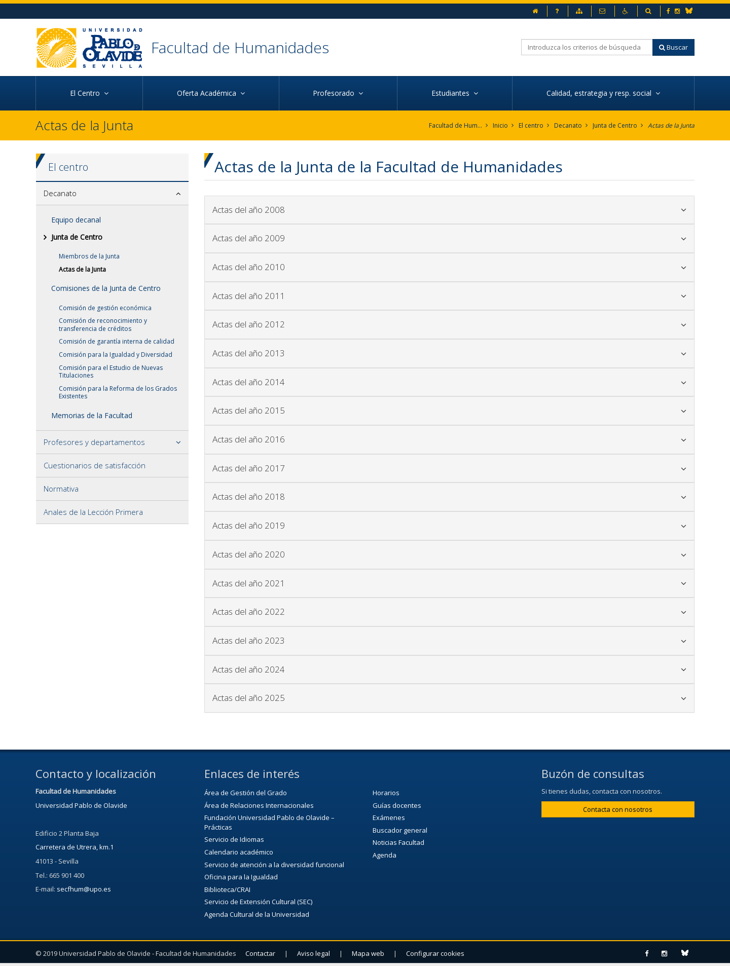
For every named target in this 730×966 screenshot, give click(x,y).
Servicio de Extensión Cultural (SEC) (258, 901)
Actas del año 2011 (449, 296)
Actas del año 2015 (449, 410)
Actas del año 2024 (449, 669)
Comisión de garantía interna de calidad (116, 341)
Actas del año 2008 (449, 209)
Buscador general (400, 830)
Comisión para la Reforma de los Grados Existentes (118, 392)
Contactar (260, 953)
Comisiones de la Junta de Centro (106, 288)
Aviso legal (313, 953)
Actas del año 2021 (449, 583)
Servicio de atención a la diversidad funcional (274, 864)
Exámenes (389, 817)
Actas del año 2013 (449, 353)
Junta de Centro (615, 125)
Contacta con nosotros (617, 809)
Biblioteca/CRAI (227, 889)
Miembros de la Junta (89, 256)
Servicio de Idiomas (234, 839)
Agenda (384, 855)
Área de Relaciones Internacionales (259, 805)
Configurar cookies (435, 953)
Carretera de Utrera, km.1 (74, 846)
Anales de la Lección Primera (93, 512)
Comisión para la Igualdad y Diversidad (115, 354)
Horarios (386, 792)
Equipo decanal (76, 220)
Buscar (673, 47)
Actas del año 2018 (449, 496)
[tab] (112, 193)
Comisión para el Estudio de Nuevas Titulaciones (111, 371)
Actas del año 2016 (449, 439)
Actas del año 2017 (449, 468)
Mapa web (368, 953)
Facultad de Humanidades (240, 47)
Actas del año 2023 (449, 640)
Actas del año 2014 (449, 382)
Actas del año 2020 (449, 554)
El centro (531, 125)
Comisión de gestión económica (105, 308)
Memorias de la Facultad (91, 415)
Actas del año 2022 (449, 611)
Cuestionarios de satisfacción (94, 465)
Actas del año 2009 (449, 238)
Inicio (500, 125)
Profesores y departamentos (94, 442)
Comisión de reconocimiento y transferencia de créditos (103, 324)
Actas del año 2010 (449, 267)
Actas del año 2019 (449, 525)
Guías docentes (397, 805)
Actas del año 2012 (449, 324)
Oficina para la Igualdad (241, 876)
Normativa (61, 489)
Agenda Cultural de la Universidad (256, 914)
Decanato (568, 125)
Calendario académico (238, 852)
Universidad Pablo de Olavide (81, 805)
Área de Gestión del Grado (245, 792)
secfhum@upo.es (84, 889)
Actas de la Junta (671, 125)
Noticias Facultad (398, 842)
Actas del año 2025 (449, 697)
